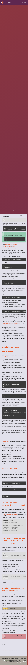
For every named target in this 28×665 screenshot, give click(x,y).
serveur (10, 7)
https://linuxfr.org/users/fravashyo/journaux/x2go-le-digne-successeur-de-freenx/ (14, 651)
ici (12, 80)
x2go (21, 34)
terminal (18, 224)
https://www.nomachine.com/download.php (13, 323)
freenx (14, 246)
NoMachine (16, 23)
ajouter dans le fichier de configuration (10, 514)
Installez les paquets (7, 246)
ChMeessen (10, 646)
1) (12, 34)
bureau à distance (16, 7)
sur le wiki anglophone (18, 204)
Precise (5, 7)
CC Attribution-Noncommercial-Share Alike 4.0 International (18, 662)
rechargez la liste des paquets (11, 244)
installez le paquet (8, 136)
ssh (14, 136)
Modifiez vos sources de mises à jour (11, 215)
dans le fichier (14, 142)
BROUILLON (24, 7)
